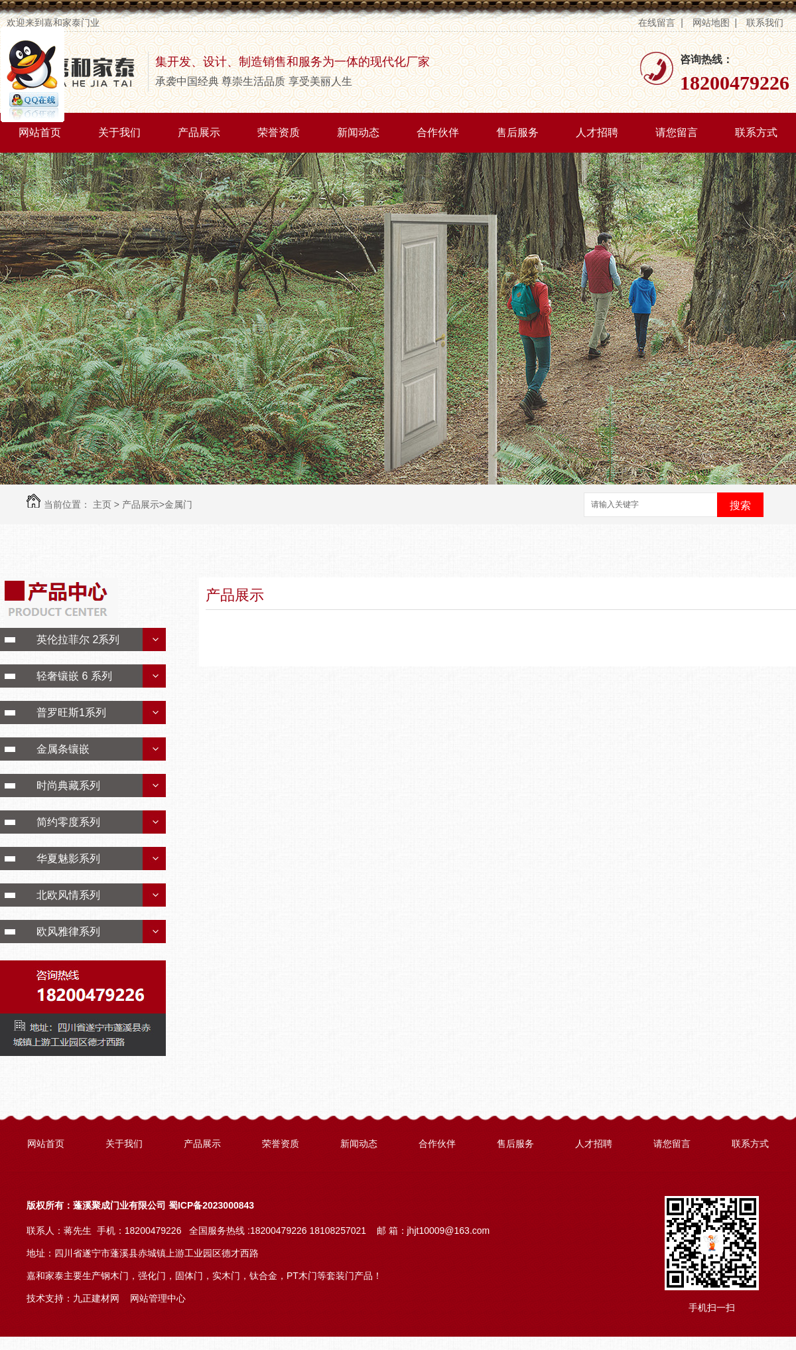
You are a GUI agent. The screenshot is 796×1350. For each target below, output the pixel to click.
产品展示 (199, 132)
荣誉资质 (278, 132)
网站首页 (40, 132)
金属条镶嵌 (63, 749)
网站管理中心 (158, 1298)
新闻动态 (358, 132)
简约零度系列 (68, 822)
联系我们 (766, 22)
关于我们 (119, 132)
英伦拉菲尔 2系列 (77, 639)
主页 (102, 504)
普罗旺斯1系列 (71, 712)
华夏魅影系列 (68, 858)
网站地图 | (715, 22)
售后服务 (517, 132)
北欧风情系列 (68, 895)
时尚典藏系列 (68, 785)
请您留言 (676, 132)
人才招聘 (597, 132)
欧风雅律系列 (68, 931)
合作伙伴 (438, 132)
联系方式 (756, 132)
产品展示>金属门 (157, 504)
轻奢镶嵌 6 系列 (74, 676)
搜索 (740, 505)
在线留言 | (660, 22)
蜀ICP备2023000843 (211, 1205)
